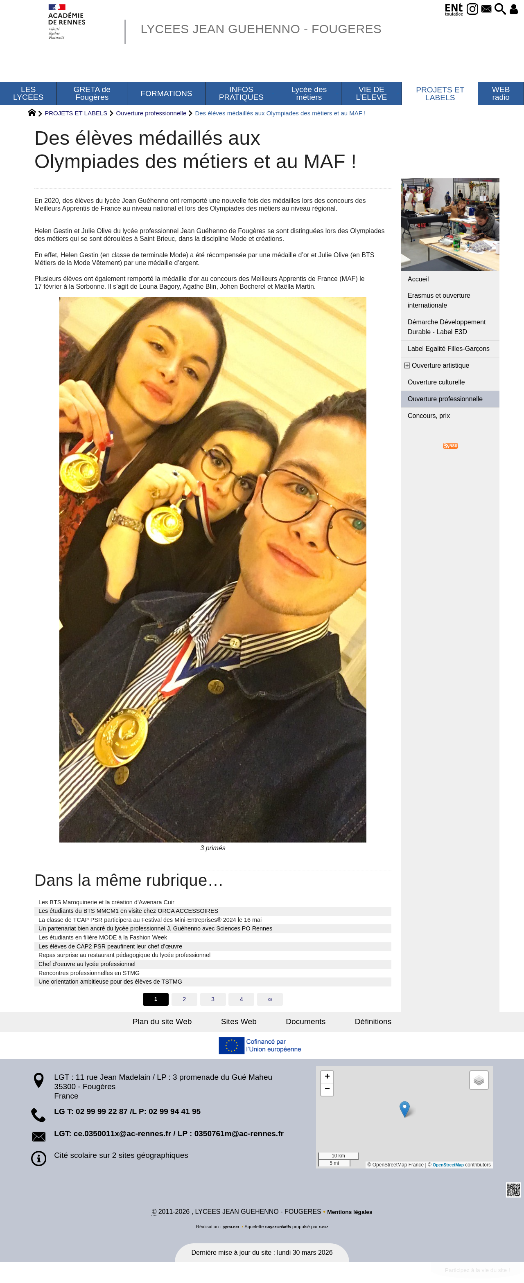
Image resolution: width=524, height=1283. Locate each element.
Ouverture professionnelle (151, 113)
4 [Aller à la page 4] (242, 999)
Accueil (418, 279)
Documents (300, 1022)
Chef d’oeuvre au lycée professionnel (87, 964)
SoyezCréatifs (279, 1228)
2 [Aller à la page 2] (183, 999)
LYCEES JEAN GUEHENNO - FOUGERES (281, 28)
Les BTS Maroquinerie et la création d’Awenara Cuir (106, 902)
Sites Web (244, 1022)
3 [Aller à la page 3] (213, 999)
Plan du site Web (179, 1022)
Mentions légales (349, 1213)
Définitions (356, 1022)
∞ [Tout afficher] (271, 999)
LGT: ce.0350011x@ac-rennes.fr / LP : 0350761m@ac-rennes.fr (169, 1134)
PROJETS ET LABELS (76, 113)
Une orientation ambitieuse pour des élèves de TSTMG (110, 981)
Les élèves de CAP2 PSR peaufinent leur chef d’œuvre (110, 946)
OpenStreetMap (445, 1165)
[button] (495, 9)
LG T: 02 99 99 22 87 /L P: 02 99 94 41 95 (127, 1112)
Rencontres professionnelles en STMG (89, 973)
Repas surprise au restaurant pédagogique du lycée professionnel (124, 955)
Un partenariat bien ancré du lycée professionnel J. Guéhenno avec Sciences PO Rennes (155, 928)
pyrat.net (227, 1228)
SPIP (327, 1228)
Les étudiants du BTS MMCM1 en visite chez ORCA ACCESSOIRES (128, 911)
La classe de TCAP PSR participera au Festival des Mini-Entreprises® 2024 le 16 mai (150, 920)
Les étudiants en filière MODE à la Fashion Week (102, 937)
